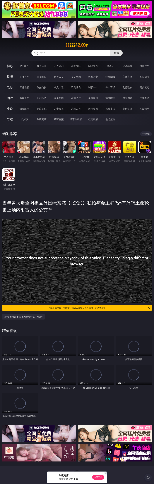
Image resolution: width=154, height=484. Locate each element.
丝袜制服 (110, 76)
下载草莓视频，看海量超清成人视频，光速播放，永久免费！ (99, 308)
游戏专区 (76, 66)
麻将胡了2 (93, 66)
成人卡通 (59, 87)
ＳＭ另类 (144, 76)
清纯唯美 (110, 98)
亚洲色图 (41, 98)
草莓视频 (59, 119)
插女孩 (24, 119)
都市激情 (24, 108)
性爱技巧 (144, 108)
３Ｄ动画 (76, 76)
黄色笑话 (127, 108)
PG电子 (24, 66)
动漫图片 (76, 98)
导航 (10, 119)
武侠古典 (76, 108)
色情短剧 (110, 119)
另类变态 (144, 87)
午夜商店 (41, 119)
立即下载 (98, 477)
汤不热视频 (76, 119)
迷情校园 (93, 108)
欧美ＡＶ (59, 76)
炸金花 (110, 66)
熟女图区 (127, 98)
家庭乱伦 (41, 108)
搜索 (116, 53)
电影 (10, 87)
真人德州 (41, 66)
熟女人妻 (93, 76)
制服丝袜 (93, 87)
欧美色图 (59, 98)
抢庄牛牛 (144, 66)
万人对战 (59, 66)
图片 (10, 98)
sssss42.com (77, 45)
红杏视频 (93, 119)
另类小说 (110, 108)
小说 (10, 109)
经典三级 (110, 87)
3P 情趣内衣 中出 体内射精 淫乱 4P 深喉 (23, 316)
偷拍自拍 (41, 87)
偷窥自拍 (24, 98)
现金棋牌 (127, 66)
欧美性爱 (76, 87)
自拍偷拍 (41, 76)
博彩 (10, 66)
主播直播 (127, 76)
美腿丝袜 (93, 98)
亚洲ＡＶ (24, 76)
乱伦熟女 (127, 87)
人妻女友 (59, 108)
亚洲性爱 (24, 87)
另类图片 (144, 98)
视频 (10, 77)
